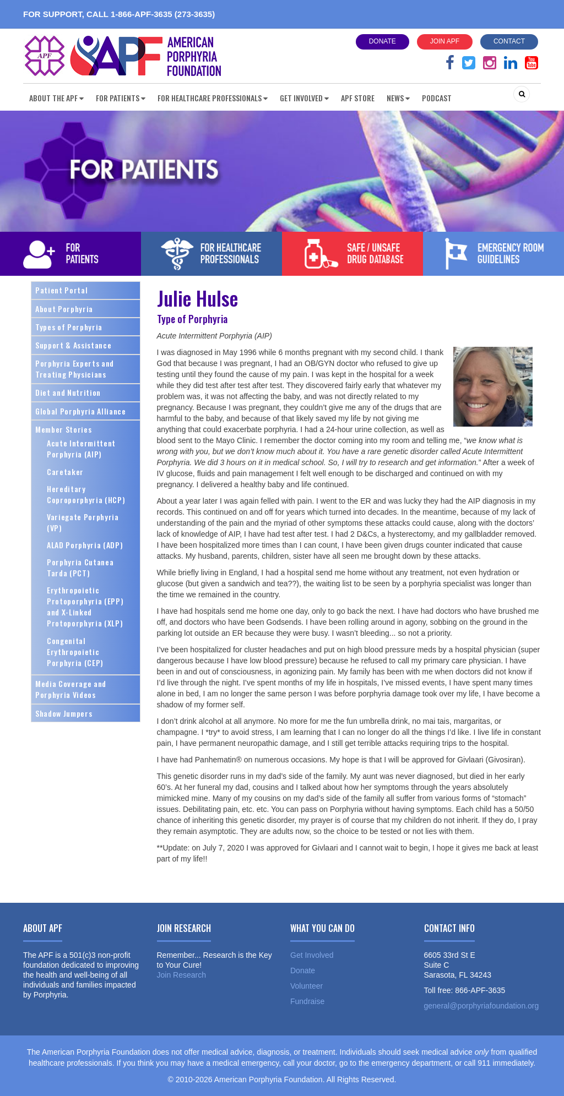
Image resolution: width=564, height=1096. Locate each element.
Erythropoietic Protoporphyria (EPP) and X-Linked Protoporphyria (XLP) (85, 606)
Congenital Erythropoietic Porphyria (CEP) (75, 651)
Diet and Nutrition (68, 392)
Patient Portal (61, 290)
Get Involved (312, 955)
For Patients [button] (120, 97)
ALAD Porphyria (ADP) (85, 544)
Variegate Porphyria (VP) (83, 522)
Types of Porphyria (68, 326)
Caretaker (65, 471)
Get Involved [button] (304, 97)
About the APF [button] (56, 97)
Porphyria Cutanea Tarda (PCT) (80, 567)
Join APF (444, 41)
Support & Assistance (73, 345)
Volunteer (306, 986)
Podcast (437, 97)
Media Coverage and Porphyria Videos (70, 689)
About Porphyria (64, 308)
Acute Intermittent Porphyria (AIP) (81, 448)
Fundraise (307, 1001)
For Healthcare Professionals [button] (213, 97)
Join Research (182, 974)
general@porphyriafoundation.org (481, 1005)
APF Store (358, 97)
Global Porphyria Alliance (80, 411)
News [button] (398, 97)
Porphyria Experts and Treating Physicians (74, 368)
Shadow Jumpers (63, 713)
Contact (509, 41)
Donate (382, 41)
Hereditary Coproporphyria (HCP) (86, 494)
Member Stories (63, 429)
